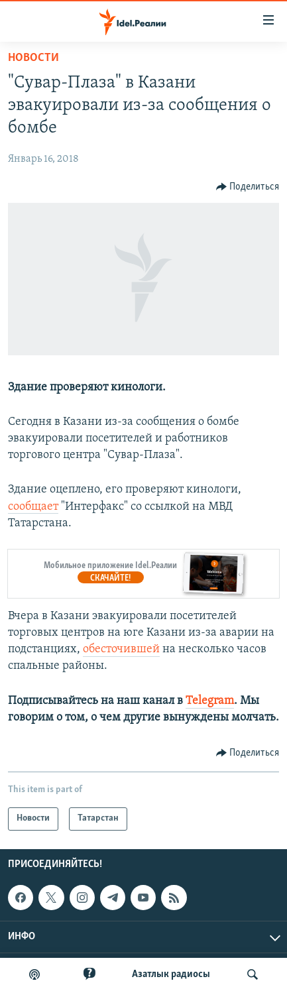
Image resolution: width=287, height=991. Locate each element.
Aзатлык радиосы (171, 974)
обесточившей (121, 649)
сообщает (33, 506)
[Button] (248, 187)
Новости (33, 58)
